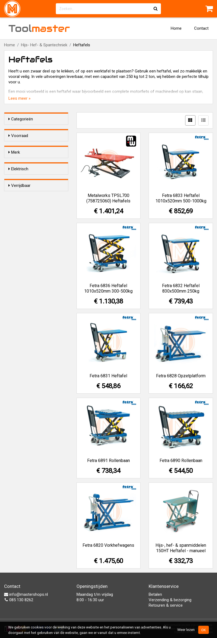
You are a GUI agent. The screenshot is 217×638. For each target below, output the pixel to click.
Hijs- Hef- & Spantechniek (44, 44)
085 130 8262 (18, 599)
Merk (14, 168)
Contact (201, 28)
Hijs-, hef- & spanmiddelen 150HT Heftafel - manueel (180, 548)
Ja (21, 224)
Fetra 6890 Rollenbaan (181, 460)
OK (203, 630)
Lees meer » (19, 98)
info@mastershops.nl (26, 594)
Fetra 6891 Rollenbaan (108, 460)
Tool (39, 28)
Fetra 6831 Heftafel (108, 375)
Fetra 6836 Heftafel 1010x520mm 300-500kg (108, 288)
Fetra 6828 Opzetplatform (181, 375)
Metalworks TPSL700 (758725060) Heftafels (108, 198)
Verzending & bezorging (170, 599)
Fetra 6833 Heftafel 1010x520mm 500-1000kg (180, 198)
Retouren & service (166, 605)
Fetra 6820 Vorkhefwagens (108, 545)
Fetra (24, 178)
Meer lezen (186, 629)
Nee (23, 231)
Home (176, 28)
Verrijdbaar (19, 247)
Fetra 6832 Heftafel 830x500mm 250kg (181, 288)
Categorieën (20, 119)
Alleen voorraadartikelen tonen (38, 146)
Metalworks (30, 198)
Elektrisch (18, 214)
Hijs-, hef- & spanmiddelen (32, 185)
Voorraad (18, 135)
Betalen (155, 594)
